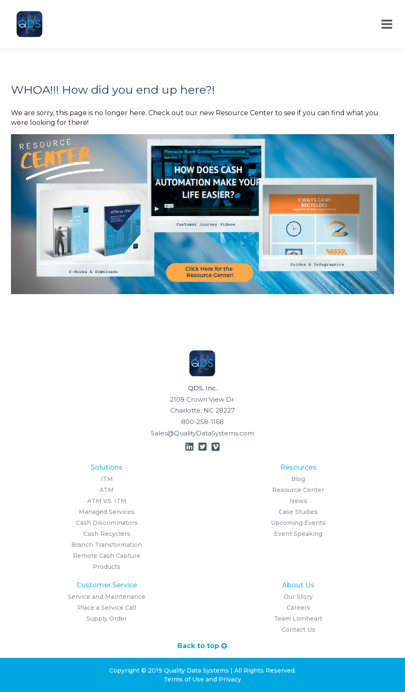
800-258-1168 (202, 422)
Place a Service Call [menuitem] (107, 607)
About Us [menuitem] (298, 585)
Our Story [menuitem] (298, 596)
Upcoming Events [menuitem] (298, 523)
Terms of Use (184, 679)
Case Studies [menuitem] (298, 512)
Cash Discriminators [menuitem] (107, 523)
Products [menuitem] (107, 566)
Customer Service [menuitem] (106, 585)
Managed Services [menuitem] (106, 512)
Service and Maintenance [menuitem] (106, 596)
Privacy (230, 679)
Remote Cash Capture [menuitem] (106, 556)
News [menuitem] (298, 501)
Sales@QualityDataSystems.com (202, 433)
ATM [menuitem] (106, 490)
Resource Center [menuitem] (298, 490)
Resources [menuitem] (298, 467)
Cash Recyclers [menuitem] (106, 534)
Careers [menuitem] (298, 607)
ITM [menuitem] (107, 479)
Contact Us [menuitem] (298, 629)
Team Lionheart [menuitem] (298, 618)
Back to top (202, 646)
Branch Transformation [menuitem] (106, 545)
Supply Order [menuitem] (106, 618)
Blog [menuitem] (298, 479)
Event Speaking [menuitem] (298, 534)
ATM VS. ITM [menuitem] (106, 501)
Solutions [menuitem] (107, 467)
